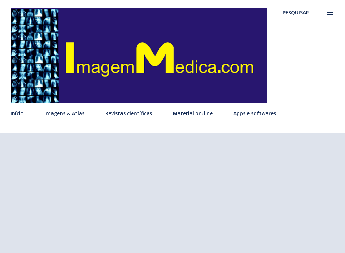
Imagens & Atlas (64, 113)
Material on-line (193, 113)
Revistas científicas (128, 113)
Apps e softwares (254, 113)
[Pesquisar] (296, 12)
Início (17, 113)
